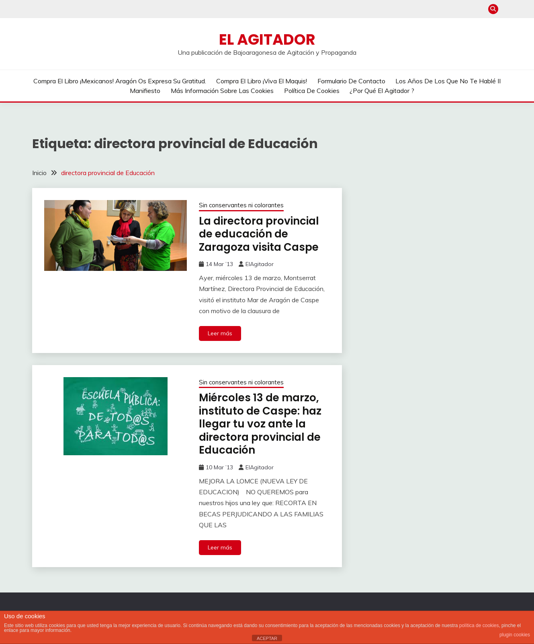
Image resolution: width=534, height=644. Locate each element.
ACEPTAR (267, 638)
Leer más (220, 333)
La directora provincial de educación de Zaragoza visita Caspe (259, 234)
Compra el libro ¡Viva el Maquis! (261, 81)
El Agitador (267, 39)
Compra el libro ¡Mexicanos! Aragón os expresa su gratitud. (119, 81)
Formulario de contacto (351, 81)
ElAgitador (260, 264)
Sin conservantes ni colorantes (241, 205)
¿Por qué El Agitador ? (382, 91)
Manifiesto (145, 91)
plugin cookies (514, 635)
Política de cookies (312, 91)
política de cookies (479, 625)
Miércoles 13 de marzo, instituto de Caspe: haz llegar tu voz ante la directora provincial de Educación (260, 423)
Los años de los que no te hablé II (448, 81)
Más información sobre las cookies (222, 91)
